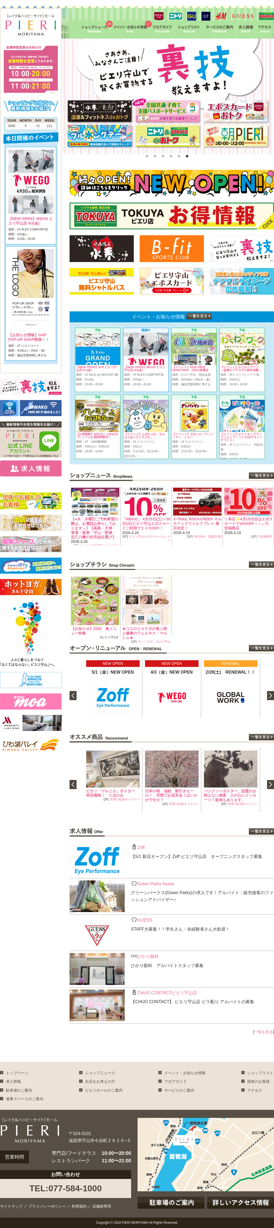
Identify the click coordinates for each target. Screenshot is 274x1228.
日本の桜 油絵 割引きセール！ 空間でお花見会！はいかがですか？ (171, 795)
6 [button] (186, 155)
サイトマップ (11, 1206)
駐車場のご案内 (19, 1090)
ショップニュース (100, 1073)
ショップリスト (260, 1073)
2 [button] (154, 155)
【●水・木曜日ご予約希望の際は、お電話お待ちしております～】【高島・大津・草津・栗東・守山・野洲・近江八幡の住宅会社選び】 (140, 528)
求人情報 (13, 1081)
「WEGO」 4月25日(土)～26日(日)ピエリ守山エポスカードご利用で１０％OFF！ (192, 523)
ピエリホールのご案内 (104, 1090)
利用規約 (79, 1206)
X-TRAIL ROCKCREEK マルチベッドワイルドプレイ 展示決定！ (243, 523)
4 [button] (170, 155)
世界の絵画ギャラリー (125, 799)
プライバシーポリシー (47, 1206)
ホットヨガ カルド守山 (154, 641)
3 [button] (162, 155)
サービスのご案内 (179, 1090)
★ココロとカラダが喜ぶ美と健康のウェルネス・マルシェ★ (144, 633)
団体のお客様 (258, 1081)
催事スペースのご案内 (24, 1099)
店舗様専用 (101, 1206)
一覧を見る (263, 1032)
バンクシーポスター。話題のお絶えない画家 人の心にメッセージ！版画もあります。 (230, 795)
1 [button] (146, 155)
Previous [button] (65, 515)
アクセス (254, 1090)
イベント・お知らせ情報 (185, 1073)
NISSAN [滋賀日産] (254, 536)
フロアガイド (175, 1081)
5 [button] (178, 155)
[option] (168, 96)
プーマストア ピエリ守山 (98, 532)
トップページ (17, 1073)
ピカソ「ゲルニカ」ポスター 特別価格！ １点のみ (112, 793)
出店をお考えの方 (100, 1081)
